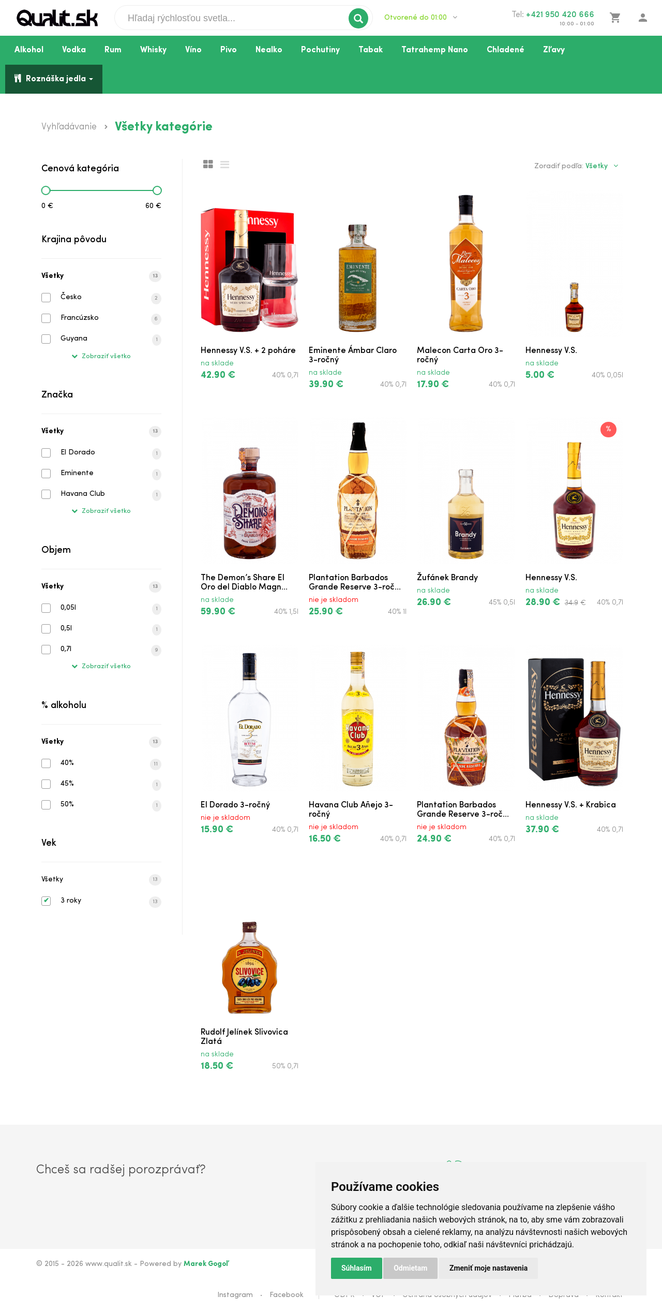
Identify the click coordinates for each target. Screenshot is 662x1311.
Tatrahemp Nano (434, 50)
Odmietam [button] (410, 1268)
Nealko (268, 50)
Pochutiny (320, 50)
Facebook (286, 1295)
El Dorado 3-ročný (235, 805)
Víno (193, 50)
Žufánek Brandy (447, 578)
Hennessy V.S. (551, 351)
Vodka (74, 50)
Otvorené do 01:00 (420, 17)
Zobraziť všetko (101, 356)
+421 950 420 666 (560, 15)
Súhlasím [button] (356, 1268)
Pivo (228, 50)
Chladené (505, 50)
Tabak (370, 50)
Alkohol (28, 50)
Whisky (153, 50)
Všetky (101, 276)
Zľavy (554, 50)
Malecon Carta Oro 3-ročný (460, 355)
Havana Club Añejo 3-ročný (351, 810)
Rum (113, 50)
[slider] (45, 190)
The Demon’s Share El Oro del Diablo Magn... (244, 583)
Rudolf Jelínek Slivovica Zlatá (244, 1037)
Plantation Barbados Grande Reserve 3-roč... (355, 583)
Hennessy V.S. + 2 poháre (248, 351)
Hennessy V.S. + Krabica (570, 805)
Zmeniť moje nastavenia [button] (488, 1268)
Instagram (235, 1295)
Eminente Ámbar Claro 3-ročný (353, 355)
